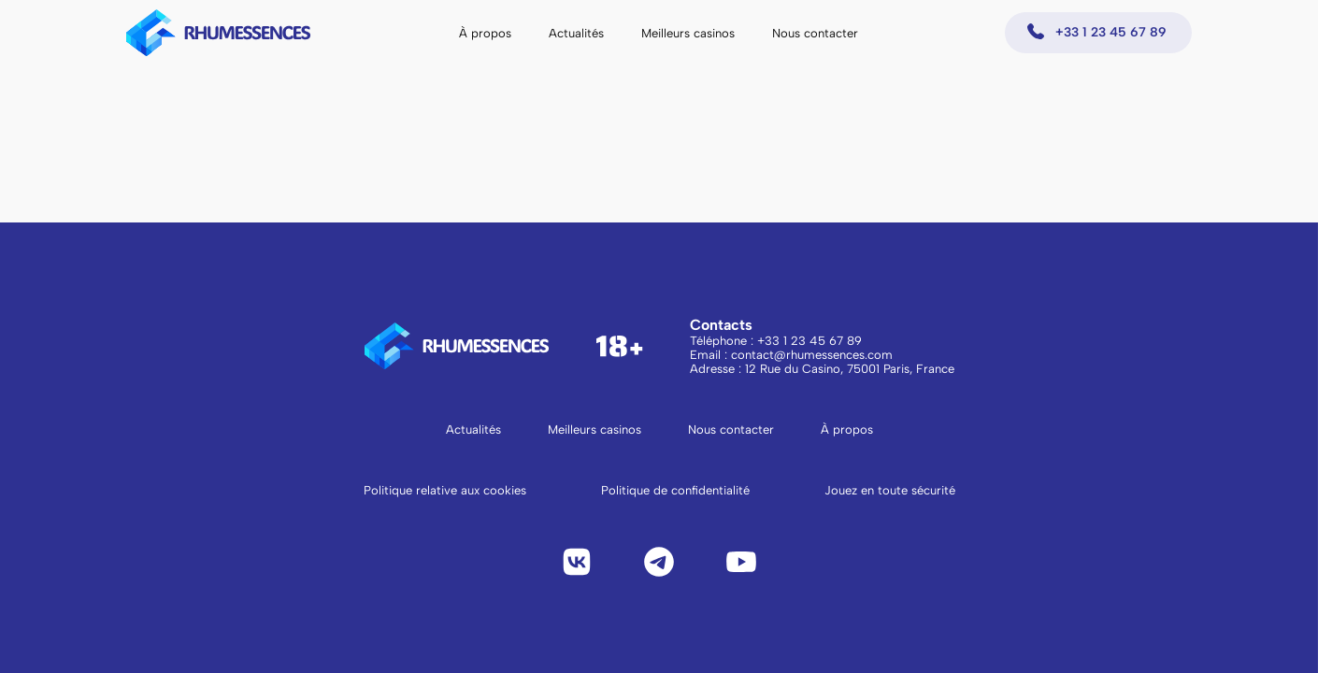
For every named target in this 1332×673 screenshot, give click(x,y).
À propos (485, 33)
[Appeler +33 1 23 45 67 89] (1098, 32)
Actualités (576, 33)
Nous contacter (815, 33)
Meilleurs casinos (688, 33)
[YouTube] (741, 562)
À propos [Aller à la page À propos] (847, 429)
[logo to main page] (218, 32)
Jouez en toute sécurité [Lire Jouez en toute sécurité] (889, 490)
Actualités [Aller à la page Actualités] (473, 429)
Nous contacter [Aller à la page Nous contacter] (731, 429)
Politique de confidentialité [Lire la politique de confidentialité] (675, 490)
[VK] (576, 562)
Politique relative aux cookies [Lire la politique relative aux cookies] (445, 490)
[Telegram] (659, 562)
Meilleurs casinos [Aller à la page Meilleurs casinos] (594, 429)
